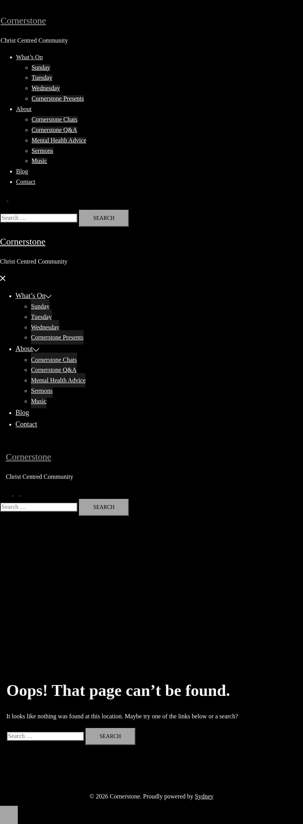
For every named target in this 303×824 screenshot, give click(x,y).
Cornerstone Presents (58, 98)
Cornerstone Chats (55, 119)
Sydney (204, 796)
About (24, 109)
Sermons (42, 150)
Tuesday (42, 77)
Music (39, 161)
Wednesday (46, 88)
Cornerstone (23, 20)
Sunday (41, 67)
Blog (22, 171)
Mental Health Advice (59, 140)
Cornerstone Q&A (54, 130)
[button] (8, 198)
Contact (26, 181)
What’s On (29, 57)
